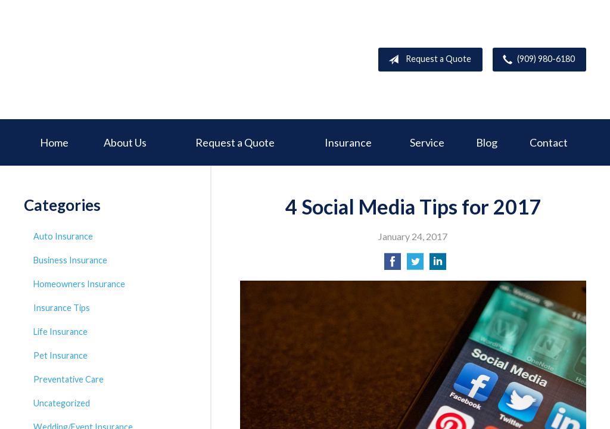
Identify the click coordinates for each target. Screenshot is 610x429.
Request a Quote (427, 59)
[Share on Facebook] (392, 265)
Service (427, 142)
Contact (549, 142)
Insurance (348, 142)
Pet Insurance (60, 355)
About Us (125, 142)
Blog (486, 142)
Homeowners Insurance (79, 284)
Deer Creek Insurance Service (113, 59)
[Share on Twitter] (415, 265)
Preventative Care (68, 379)
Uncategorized (61, 403)
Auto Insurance (63, 236)
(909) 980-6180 (536, 59)
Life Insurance (60, 332)
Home (54, 142)
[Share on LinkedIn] (438, 265)
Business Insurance (70, 260)
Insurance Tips (61, 308)
